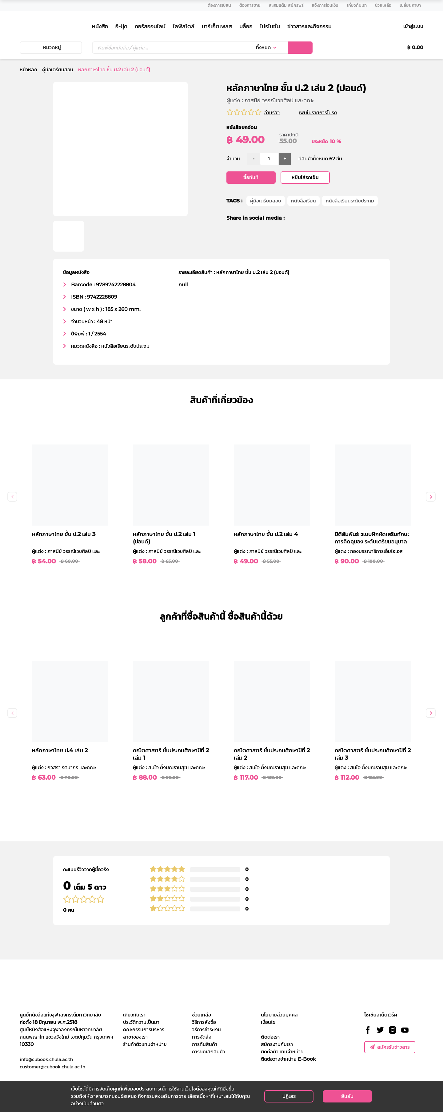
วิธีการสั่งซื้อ (204, 1022)
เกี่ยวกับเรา (134, 1015)
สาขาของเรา (135, 1037)
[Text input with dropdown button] (165, 47)
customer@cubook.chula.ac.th (52, 1066)
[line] (315, 218)
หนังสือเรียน (303, 201)
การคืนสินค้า (204, 1044)
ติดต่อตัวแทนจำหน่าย (282, 1052)
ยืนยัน (347, 1096)
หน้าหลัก (28, 69)
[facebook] (293, 218)
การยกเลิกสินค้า (208, 1052)
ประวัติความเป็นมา (141, 1022)
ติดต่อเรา (270, 1037)
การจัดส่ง (201, 1037)
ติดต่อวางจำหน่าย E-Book (288, 1059)
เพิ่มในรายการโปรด (325, 113)
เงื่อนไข (268, 1022)
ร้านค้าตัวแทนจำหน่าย (145, 1044)
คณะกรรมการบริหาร (143, 1029)
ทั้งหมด (263, 47)
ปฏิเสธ (289, 1096)
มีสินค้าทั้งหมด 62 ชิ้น (320, 159)
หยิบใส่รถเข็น (305, 178)
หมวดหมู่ (50, 47)
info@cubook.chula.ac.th (46, 1059)
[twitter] (303, 218)
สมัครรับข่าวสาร (390, 1047)
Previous (12, 497)
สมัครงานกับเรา (277, 1044)
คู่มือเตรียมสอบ (57, 69)
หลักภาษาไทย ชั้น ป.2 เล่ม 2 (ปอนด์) (114, 69)
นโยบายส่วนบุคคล (279, 1015)
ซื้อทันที (250, 178)
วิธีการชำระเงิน (206, 1029)
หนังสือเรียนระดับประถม (350, 201)
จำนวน (233, 159)
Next (431, 497)
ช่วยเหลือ (201, 1015)
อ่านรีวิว (272, 113)
